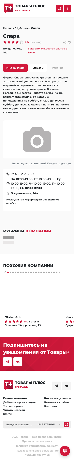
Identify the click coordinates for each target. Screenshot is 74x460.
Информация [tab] (15, 67)
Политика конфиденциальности (37, 445)
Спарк (35, 28)
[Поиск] (59, 8)
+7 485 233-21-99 (22, 174)
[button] (30, 10)
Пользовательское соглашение (37, 450)
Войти (7, 413)
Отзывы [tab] (38, 67)
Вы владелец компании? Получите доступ (41, 163)
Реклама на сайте (56, 402)
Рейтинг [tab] (57, 67)
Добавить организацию (19, 402)
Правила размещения (37, 441)
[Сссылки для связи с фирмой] (64, 42)
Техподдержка (13, 406)
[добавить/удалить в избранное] (69, 42)
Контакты (50, 406)
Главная (8, 28)
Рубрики (23, 28)
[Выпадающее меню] (67, 8)
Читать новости (14, 410)
